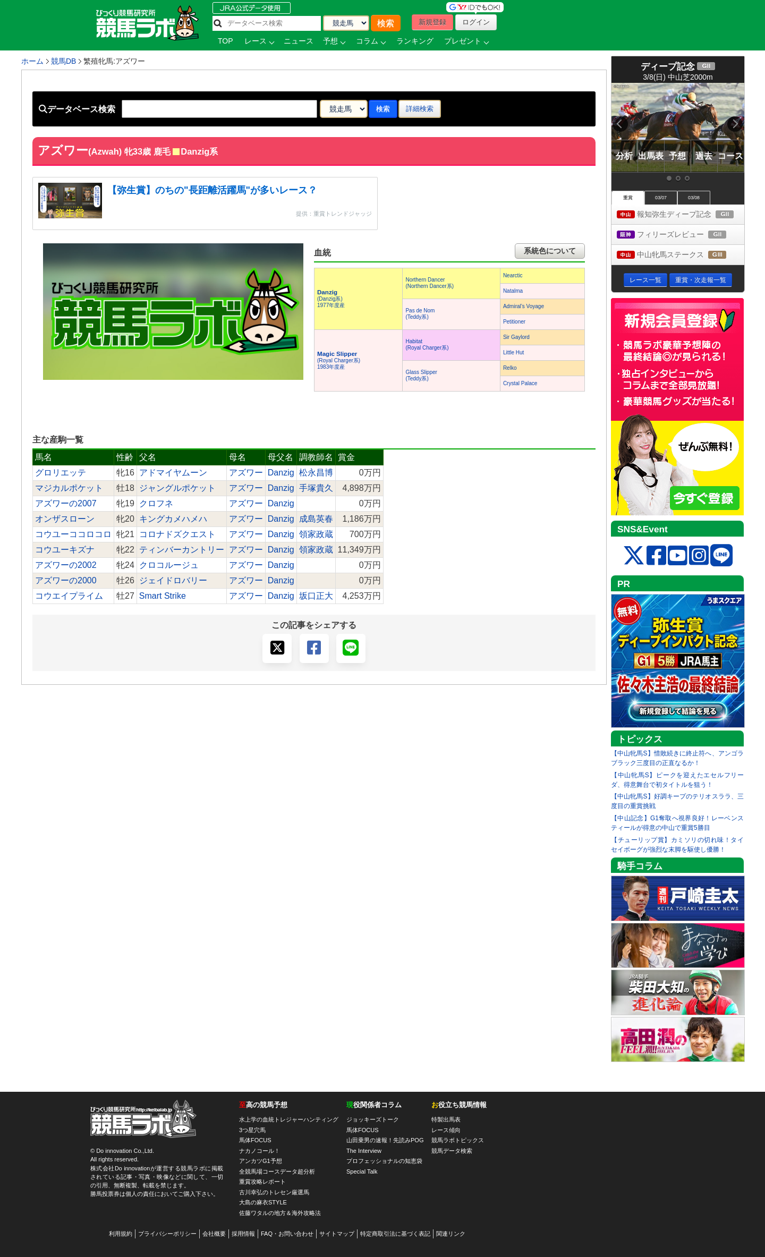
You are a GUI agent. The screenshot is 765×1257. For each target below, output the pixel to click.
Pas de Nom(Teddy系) (420, 314)
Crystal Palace (520, 383)
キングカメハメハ (173, 518)
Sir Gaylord (516, 337)
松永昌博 (316, 472)
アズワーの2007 (66, 503)
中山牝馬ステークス (680, 255)
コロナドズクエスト (177, 534)
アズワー (246, 472)
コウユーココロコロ (73, 534)
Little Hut (513, 352)
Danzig (281, 472)
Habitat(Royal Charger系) (426, 344)
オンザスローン (65, 518)
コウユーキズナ (65, 549)
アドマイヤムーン (173, 472)
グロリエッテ (60, 472)
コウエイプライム (69, 595)
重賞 (628, 197)
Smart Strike (162, 595)
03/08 (694, 197)
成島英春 (316, 518)
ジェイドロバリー (173, 580)
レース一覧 (645, 280)
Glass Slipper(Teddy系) (421, 375)
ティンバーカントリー (181, 549)
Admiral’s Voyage (523, 306)
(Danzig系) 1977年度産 (331, 299)
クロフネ (156, 503)
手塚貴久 (316, 487)
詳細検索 (420, 109)
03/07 (661, 197)
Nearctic (513, 275)
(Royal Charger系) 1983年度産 (338, 360)
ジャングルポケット (177, 487)
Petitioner (514, 322)
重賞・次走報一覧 (700, 280)
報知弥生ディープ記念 (680, 215)
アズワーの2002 (66, 565)
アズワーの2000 (66, 580)
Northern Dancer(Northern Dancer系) (429, 283)
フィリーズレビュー (680, 235)
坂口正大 (316, 595)
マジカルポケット (69, 487)
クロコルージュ (169, 565)
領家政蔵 (316, 534)
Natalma (513, 291)
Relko (510, 368)
